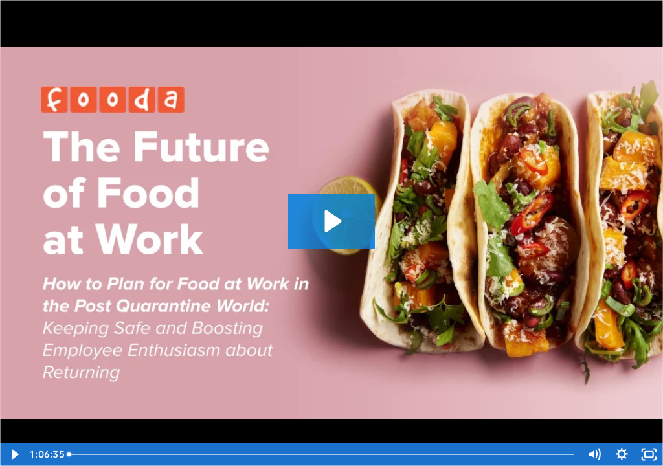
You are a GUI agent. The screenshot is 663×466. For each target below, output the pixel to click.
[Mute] (594, 454)
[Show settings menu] (622, 454)
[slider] (322, 454)
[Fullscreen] (649, 454)
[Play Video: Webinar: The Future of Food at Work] (331, 221)
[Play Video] (14, 454)
